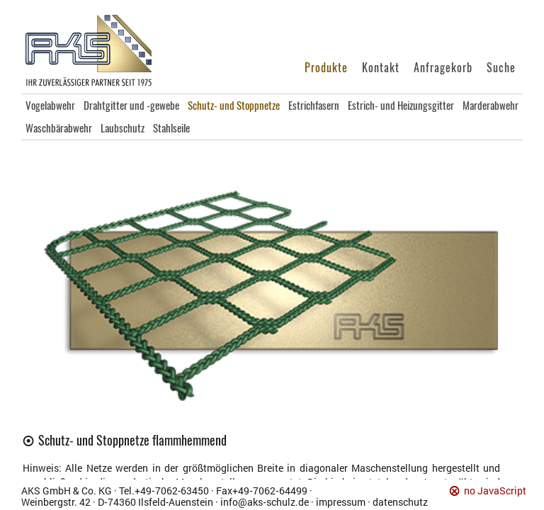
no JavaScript (495, 491)
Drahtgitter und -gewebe (131, 105)
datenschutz (400, 502)
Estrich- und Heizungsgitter (401, 105)
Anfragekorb (443, 67)
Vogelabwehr (50, 105)
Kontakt (381, 67)
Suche (501, 67)
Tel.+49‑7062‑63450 (164, 490)
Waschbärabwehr (59, 128)
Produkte (326, 67)
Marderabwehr (490, 105)
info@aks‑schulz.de (264, 502)
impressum (341, 502)
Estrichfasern (313, 105)
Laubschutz (122, 128)
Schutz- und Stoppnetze (234, 105)
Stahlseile (171, 128)
